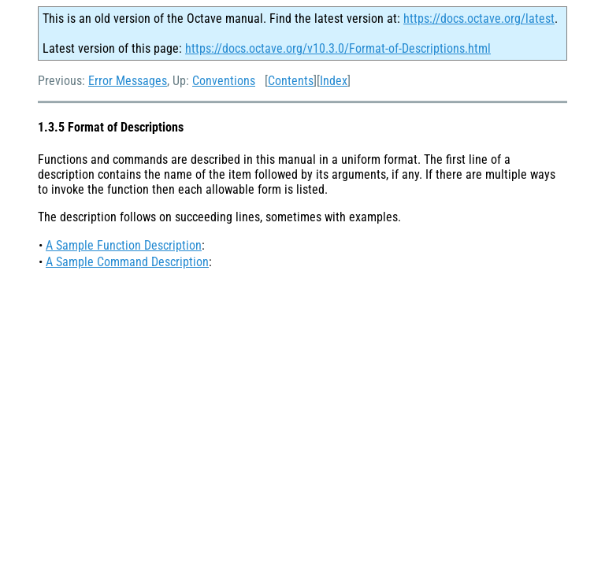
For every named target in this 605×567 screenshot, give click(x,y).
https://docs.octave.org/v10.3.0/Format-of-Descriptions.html (338, 48)
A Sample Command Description (127, 261)
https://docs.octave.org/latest (479, 18)
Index (333, 80)
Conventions (223, 80)
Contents (291, 80)
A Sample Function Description (124, 245)
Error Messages (127, 80)
